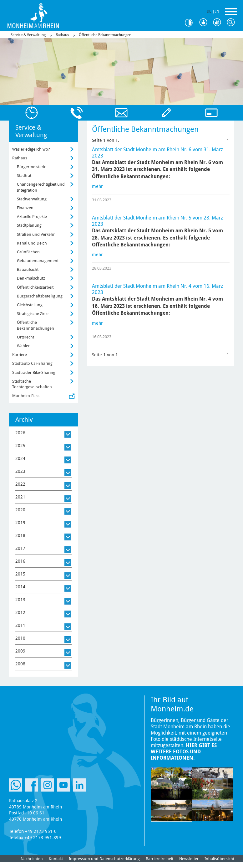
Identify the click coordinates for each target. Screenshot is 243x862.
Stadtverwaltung (32, 199)
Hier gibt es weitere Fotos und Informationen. (184, 751)
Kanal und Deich (32, 243)
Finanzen (25, 207)
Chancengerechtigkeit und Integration (41, 187)
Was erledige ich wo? (31, 149)
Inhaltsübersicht (219, 858)
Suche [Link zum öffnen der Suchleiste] (232, 23)
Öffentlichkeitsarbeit (35, 287)
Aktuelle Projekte (32, 216)
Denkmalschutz (31, 278)
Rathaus (62, 35)
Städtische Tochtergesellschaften (32, 384)
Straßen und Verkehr (36, 234)
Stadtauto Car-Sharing (32, 363)
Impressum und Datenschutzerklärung (104, 858)
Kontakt (56, 858)
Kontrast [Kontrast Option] (191, 23)
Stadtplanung (29, 225)
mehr (97, 186)
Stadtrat (24, 175)
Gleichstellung (30, 304)
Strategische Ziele (32, 313)
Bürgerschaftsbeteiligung (40, 296)
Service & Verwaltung (28, 35)
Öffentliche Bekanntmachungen (105, 35)
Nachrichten (32, 858)
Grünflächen (28, 252)
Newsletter (189, 858)
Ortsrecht (25, 337)
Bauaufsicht (27, 269)
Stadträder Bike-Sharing (33, 372)
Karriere (19, 354)
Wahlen (24, 345)
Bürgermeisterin (32, 166)
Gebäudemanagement (37, 260)
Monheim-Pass (25, 395)
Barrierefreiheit (159, 858)
